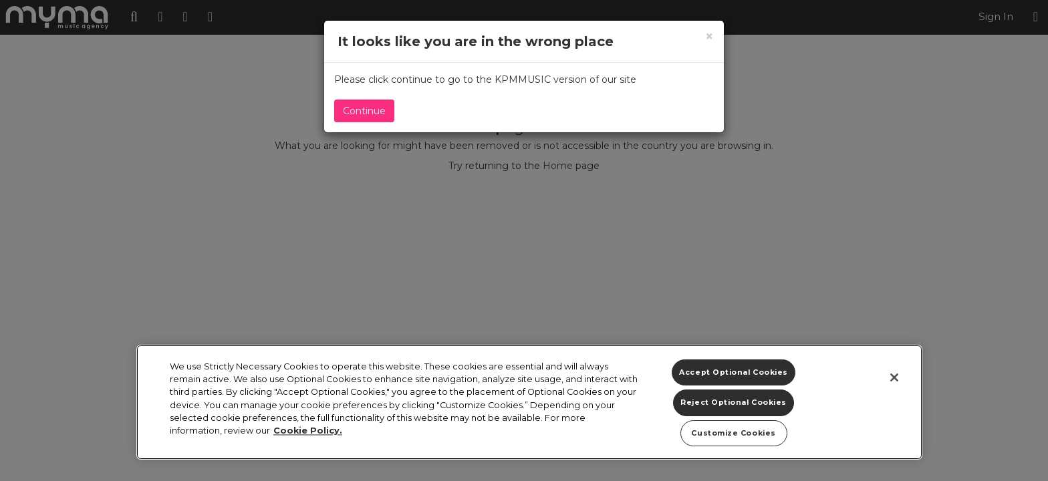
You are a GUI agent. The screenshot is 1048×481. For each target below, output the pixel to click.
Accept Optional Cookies (733, 372)
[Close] (894, 377)
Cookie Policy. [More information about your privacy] (307, 431)
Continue (364, 111)
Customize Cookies (733, 433)
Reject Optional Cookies (733, 402)
